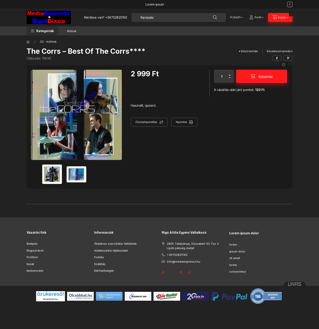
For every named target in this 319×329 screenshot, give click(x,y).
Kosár (30, 264)
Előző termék (249, 51)
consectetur (237, 271)
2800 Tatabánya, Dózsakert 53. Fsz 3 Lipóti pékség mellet (193, 246)
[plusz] (229, 73)
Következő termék (279, 51)
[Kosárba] (261, 76)
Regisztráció (35, 250)
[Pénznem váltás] (235, 17)
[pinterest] (288, 58)
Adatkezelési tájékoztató (111, 250)
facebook (163, 272)
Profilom (32, 257)
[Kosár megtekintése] (280, 17)
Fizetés (99, 257)
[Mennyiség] (222, 76)
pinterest (180, 272)
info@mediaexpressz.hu (183, 261)
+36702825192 (116, 17)
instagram (189, 272)
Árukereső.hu (50, 299)
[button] (42, 30)
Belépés (32, 243)
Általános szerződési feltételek (115, 243)
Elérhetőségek (104, 270)
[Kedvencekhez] (283, 64)
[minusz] (229, 79)
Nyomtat (181, 122)
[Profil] (256, 17)
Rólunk (71, 31)
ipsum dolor (237, 251)
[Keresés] (215, 17)
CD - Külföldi (48, 41)
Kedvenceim (35, 270)
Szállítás (99, 264)
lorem (233, 244)
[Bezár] (289, 4)
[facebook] (276, 58)
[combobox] (179, 17)
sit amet (234, 258)
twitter (171, 272)
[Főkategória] (28, 42)
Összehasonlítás (146, 122)
